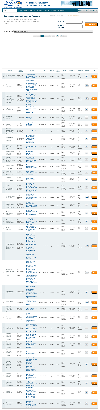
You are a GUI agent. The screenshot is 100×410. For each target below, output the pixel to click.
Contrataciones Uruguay (38, 406)
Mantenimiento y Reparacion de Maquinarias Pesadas (31, 156)
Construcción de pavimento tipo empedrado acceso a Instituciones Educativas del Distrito (32, 184)
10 (87, 84)
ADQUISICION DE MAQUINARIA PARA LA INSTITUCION (32, 76)
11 (87, 96)
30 (87, 229)
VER (94, 75)
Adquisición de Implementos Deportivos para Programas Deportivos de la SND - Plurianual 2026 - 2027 (32, 376)
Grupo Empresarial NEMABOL (53, 402)
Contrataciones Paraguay (26, 406)
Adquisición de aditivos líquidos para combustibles (32, 162)
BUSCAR (91, 24)
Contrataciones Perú (73, 406)
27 (87, 253)
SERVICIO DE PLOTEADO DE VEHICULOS (30, 144)
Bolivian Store (81, 406)
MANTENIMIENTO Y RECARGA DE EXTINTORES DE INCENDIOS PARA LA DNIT (31, 350)
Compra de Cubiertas (31, 124)
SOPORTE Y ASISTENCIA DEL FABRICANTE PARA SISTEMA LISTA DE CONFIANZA (31, 207)
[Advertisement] (50, 54)
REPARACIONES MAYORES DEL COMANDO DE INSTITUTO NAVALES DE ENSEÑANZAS (31, 131)
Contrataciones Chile (50, 406)
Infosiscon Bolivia (15, 406)
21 (87, 184)
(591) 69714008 (90, 399)
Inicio (37, 36)
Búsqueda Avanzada (73, 15)
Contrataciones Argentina (61, 406)
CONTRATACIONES (38, 10)
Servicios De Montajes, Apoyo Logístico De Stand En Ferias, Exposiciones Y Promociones (32, 192)
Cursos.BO (88, 406)
